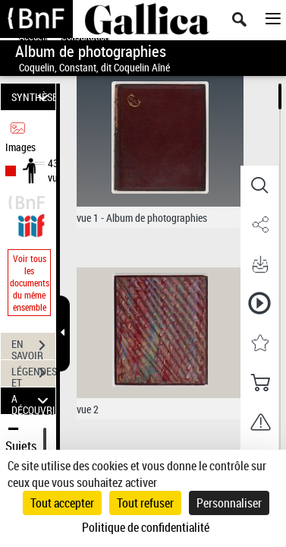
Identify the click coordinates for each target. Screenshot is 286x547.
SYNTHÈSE (33, 97)
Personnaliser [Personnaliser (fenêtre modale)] (229, 503)
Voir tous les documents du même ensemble (29, 282)
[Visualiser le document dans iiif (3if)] (31, 224)
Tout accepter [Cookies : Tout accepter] (62, 503)
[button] (259, 185)
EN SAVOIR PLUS (33, 347)
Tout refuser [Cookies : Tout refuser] (145, 503)
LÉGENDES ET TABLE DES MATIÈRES (33, 374)
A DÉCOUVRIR (33, 400)
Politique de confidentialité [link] (145, 527)
